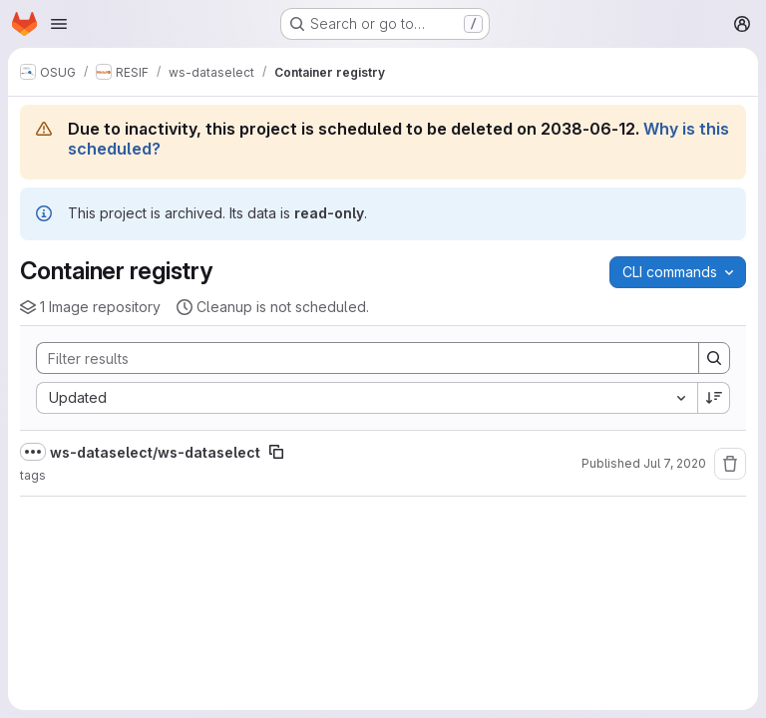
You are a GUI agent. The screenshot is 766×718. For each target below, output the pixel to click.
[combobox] (366, 398)
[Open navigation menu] (59, 24)
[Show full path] (33, 452)
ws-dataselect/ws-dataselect (155, 452)
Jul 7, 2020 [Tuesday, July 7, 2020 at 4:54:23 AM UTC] (674, 463)
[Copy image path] (276, 452)
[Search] (357, 358)
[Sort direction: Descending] (714, 398)
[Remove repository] (730, 464)
